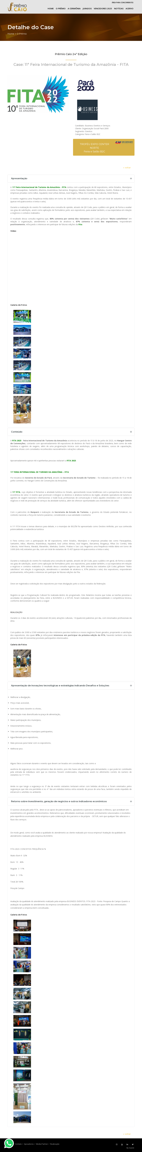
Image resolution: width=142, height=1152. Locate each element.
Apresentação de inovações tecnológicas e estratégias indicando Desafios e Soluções (60, 685)
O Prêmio (61, 8)
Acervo (129, 8)
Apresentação (19, 178)
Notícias (118, 8)
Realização (54, 1144)
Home (51, 8)
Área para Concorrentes (122, 2)
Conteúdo (16, 432)
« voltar (127, 167)
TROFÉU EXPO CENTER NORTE (94, 146)
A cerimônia (74, 8)
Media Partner (42, 1144)
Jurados (87, 8)
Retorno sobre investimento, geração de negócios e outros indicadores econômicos (59, 801)
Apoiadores (29, 1144)
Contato (18, 1144)
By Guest (130, 1148)
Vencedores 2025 (103, 8)
